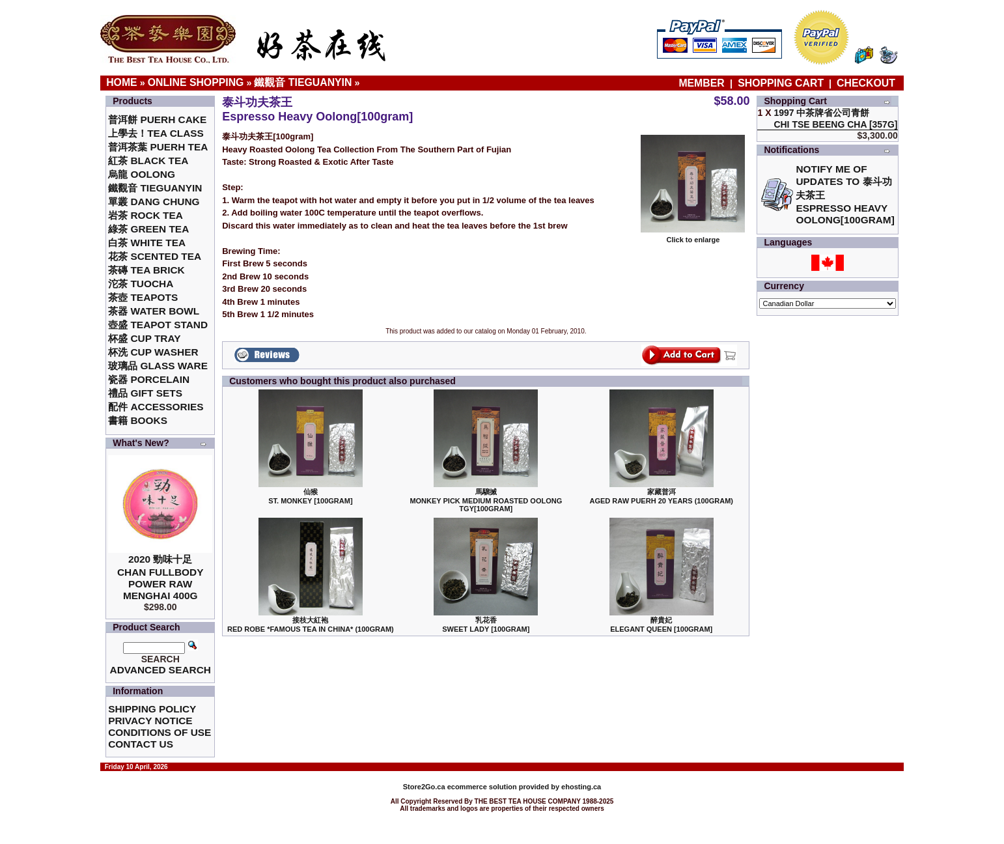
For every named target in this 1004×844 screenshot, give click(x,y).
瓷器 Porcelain (148, 379)
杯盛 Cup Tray (144, 338)
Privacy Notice (150, 720)
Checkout (866, 83)
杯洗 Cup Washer (153, 352)
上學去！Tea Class (156, 133)
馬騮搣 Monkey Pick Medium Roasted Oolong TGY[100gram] (486, 500)
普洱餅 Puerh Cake (157, 119)
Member (702, 83)
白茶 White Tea (147, 242)
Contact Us (140, 744)
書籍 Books (137, 420)
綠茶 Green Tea (148, 228)
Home (121, 82)
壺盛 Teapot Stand (158, 324)
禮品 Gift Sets (145, 393)
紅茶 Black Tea (148, 160)
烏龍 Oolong (141, 174)
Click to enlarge (693, 236)
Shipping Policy (152, 708)
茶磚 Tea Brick (146, 269)
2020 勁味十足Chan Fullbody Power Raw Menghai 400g (160, 577)
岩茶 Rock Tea (145, 215)
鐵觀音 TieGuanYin (303, 82)
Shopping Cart (781, 83)
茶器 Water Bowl (153, 310)
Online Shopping (196, 82)
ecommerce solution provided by (482, 787)
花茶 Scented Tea (154, 256)
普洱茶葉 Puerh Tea (158, 146)
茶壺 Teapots (143, 297)
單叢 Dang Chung (153, 201)
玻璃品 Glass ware (158, 365)
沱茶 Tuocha (140, 283)
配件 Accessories (155, 406)
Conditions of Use (159, 732)
